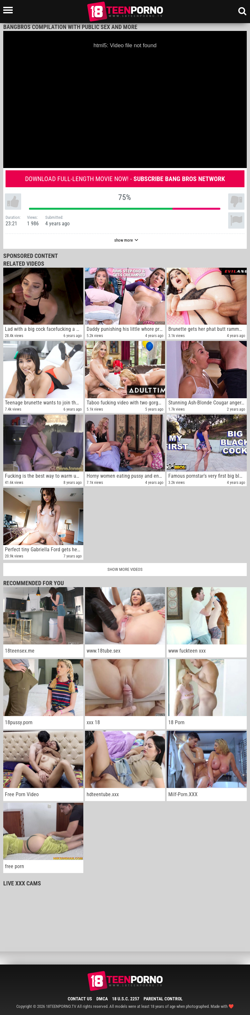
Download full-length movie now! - (125, 179)
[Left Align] (9, 10)
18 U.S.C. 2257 (125, 998)
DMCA (102, 998)
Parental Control (163, 998)
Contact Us (80, 998)
